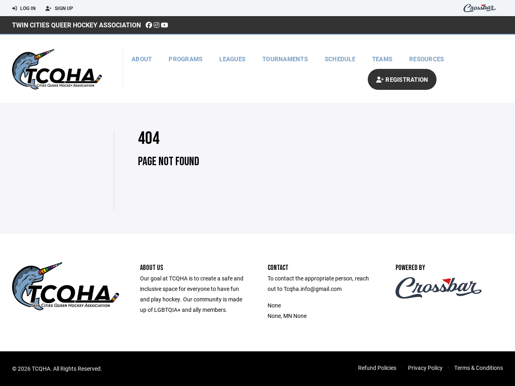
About (142, 59)
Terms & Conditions (478, 367)
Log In (23, 8)
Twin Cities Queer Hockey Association (76, 25)
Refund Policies (377, 367)
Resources (426, 59)
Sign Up (59, 8)
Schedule (340, 59)
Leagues (232, 59)
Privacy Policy (425, 367)
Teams (382, 59)
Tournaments (285, 59)
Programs (185, 59)
